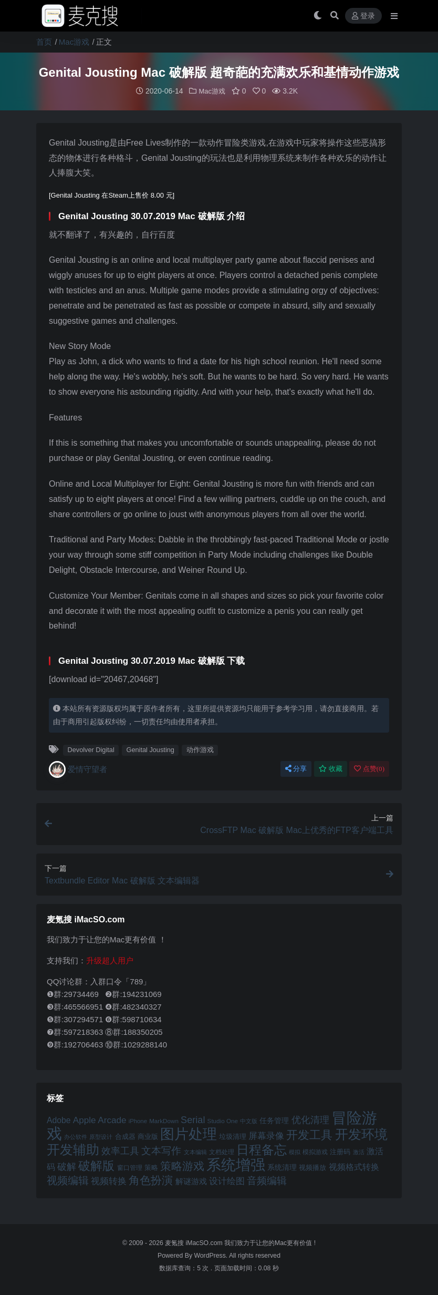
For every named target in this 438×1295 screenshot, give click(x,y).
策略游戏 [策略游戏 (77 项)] (182, 1165)
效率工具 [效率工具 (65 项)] (120, 1150)
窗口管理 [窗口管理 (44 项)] (129, 1167)
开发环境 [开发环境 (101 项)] (361, 1134)
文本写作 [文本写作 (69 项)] (161, 1150)
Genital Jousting (150, 749)
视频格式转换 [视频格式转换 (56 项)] (354, 1166)
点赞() (369, 768)
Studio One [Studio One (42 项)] (222, 1120)
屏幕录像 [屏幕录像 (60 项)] (266, 1135)
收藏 (330, 768)
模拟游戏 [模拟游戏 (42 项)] (315, 1151)
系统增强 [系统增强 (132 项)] (235, 1164)
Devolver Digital (90, 749)
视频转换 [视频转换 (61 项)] (109, 1181)
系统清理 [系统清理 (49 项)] (282, 1167)
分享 (296, 768)
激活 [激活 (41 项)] (358, 1151)
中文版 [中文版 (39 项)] (248, 1120)
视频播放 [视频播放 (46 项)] (312, 1167)
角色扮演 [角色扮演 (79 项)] (151, 1180)
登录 (363, 16)
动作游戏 (200, 749)
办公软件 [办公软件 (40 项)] (75, 1136)
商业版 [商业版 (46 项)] (148, 1136)
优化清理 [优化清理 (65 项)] (310, 1119)
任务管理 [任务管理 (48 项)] (274, 1120)
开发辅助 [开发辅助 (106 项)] (73, 1149)
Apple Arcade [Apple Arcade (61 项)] (100, 1120)
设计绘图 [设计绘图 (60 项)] (227, 1181)
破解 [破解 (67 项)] (66, 1165)
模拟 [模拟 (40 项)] (294, 1151)
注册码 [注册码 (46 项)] (340, 1151)
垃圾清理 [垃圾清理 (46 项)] (232, 1136)
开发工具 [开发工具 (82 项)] (309, 1134)
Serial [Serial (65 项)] (193, 1119)
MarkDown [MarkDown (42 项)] (164, 1120)
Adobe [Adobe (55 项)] (59, 1119)
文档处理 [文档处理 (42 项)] (221, 1151)
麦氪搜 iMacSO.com (194, 1242)
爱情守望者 (78, 768)
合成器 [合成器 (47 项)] (125, 1136)
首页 (44, 41)
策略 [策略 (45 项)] (151, 1167)
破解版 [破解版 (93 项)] (96, 1165)
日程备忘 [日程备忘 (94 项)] (261, 1149)
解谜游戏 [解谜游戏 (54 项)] (191, 1180)
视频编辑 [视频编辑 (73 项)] (68, 1180)
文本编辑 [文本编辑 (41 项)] (195, 1151)
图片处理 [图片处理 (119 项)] (188, 1134)
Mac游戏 (74, 41)
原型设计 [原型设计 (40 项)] (100, 1136)
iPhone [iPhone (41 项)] (138, 1120)
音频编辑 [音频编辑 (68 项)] (267, 1180)
